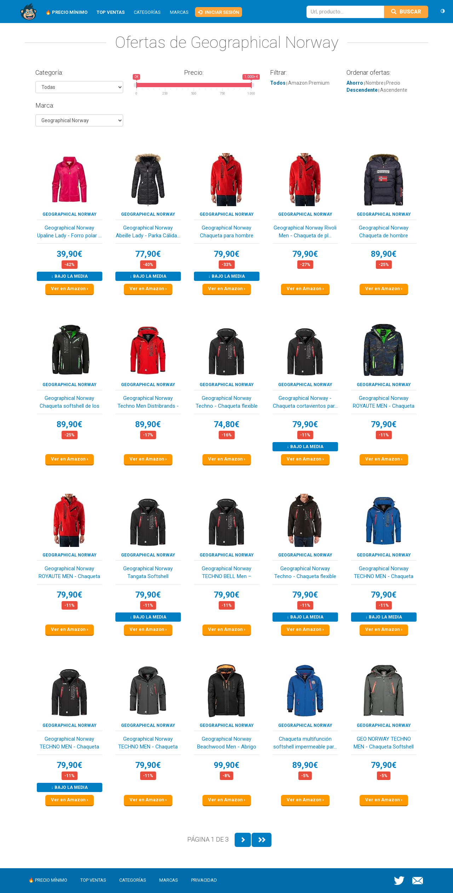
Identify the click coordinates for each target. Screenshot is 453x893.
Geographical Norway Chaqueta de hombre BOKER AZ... (383, 232)
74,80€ (226, 424)
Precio (393, 83)
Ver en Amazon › (69, 288)
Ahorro (354, 83)
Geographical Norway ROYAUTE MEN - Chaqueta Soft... (383, 402)
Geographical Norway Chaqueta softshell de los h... (69, 402)
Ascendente (393, 90)
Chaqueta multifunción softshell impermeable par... (305, 743)
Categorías (147, 12)
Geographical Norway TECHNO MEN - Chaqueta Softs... (383, 573)
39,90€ (69, 254)
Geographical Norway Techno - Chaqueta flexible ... (227, 402)
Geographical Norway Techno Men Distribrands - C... (148, 402)
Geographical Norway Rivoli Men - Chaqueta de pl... (305, 231)
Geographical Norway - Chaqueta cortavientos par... (305, 402)
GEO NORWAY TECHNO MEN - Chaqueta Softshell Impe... (384, 743)
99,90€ (226, 765)
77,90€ (148, 254)
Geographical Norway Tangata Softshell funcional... (148, 573)
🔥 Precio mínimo (47, 880)
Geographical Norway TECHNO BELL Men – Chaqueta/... (226, 573)
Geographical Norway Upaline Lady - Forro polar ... (69, 231)
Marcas (179, 12)
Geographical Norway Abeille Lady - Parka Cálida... (148, 231)
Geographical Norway (69, 214)
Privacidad (204, 880)
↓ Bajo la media (69, 276)
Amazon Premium (308, 83)
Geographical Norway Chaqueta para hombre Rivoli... (226, 232)
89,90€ (383, 254)
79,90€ (226, 254)
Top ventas (93, 880)
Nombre (375, 83)
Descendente (362, 90)
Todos (278, 83)
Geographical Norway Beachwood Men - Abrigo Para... (226, 743)
